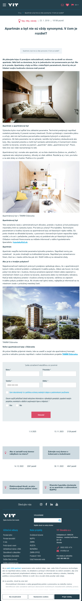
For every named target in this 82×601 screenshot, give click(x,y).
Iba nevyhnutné (15, 597)
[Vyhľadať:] (59, 520)
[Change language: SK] (75, 5)
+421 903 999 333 (63, 558)
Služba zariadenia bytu (10, 563)
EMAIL (45, 381)
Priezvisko (46, 369)
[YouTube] (57, 504)
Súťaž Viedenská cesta (37, 560)
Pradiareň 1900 (35, 556)
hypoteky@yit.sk (20, 242)
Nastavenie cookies (41, 597)
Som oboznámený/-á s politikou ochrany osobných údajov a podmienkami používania (39, 392)
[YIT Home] (13, 4)
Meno (8, 369)
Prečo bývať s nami (9, 546)
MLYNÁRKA (34, 549)
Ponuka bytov (7, 535)
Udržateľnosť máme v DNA (12, 549)
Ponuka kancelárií (9, 539)
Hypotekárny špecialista (11, 556)
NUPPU (32, 539)
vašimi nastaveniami (70, 590)
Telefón (8, 381)
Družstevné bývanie (36, 535)
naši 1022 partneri (14, 568)
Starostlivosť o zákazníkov (11, 553)
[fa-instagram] (41, 504)
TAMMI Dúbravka (70, 354)
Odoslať (41, 415)
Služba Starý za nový (10, 560)
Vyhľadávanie (38, 515)
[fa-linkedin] (51, 504)
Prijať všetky (67, 597)
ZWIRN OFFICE (35, 553)
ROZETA (32, 546)
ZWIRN (32, 542)
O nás (5, 542)
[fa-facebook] (46, 504)
